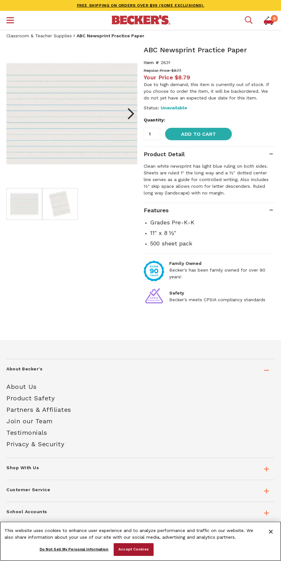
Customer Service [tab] (28, 489)
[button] (10, 21)
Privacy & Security (35, 444)
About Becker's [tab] (24, 368)
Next (127, 113)
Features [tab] (156, 210)
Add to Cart (198, 134)
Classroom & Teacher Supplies (39, 35)
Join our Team (29, 421)
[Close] (271, 532)
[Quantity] (152, 134)
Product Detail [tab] (164, 154)
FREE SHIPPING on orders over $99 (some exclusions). (140, 5)
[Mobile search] (249, 20)
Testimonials (26, 432)
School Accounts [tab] (26, 511)
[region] (140, 541)
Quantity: (154, 119)
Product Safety (30, 398)
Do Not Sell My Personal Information (74, 549)
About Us (21, 386)
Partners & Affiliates (38, 409)
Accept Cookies (133, 549)
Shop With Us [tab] (22, 467)
